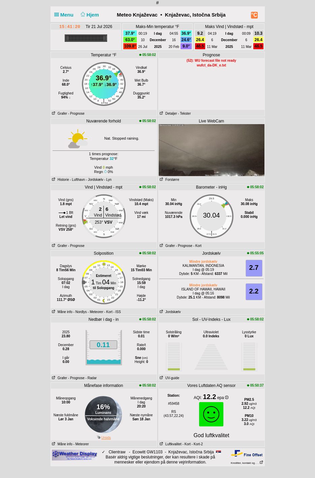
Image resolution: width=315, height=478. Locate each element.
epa (222, 397)
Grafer (59, 113)
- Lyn (108, 179)
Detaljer (168, 113)
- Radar (91, 378)
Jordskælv (170, 312)
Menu (65, 15)
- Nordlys (80, 312)
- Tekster (184, 113)
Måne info (61, 312)
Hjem (89, 15)
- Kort (197, 246)
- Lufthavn (77, 179)
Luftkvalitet (170, 444)
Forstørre (169, 179)
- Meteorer (95, 312)
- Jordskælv (94, 179)
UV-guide (169, 378)
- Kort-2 (197, 444)
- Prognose (76, 113)
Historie (60, 179)
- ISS (117, 312)
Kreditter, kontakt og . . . (247, 463)
